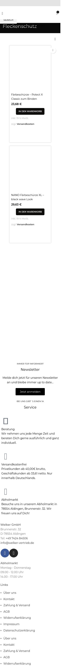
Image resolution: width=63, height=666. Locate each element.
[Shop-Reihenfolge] (55, 39)
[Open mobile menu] (2, 13)
